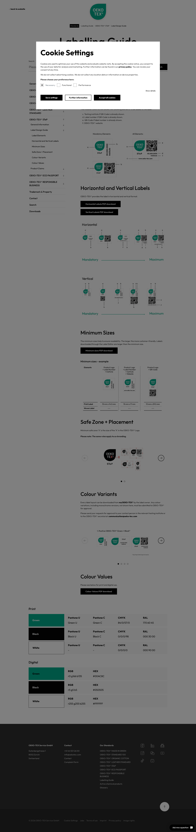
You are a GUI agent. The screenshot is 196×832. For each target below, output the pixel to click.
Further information (78, 97)
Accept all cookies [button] (107, 97)
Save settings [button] (52, 97)
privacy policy (125, 67)
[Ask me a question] (191, 828)
